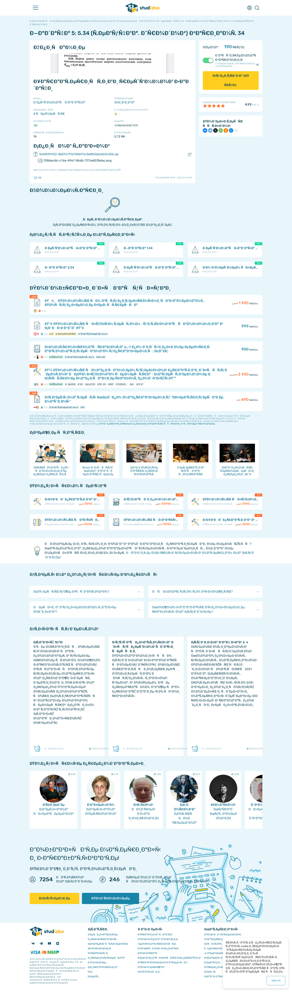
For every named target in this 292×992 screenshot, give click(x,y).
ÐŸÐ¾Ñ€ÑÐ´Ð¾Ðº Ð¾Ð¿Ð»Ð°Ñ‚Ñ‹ (158, 948)
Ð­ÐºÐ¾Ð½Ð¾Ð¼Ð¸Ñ (100, 948)
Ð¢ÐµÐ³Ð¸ (93, 976)
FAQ (90, 971)
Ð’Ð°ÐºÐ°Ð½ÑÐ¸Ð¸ (149, 971)
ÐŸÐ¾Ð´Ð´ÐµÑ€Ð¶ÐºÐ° (151, 967)
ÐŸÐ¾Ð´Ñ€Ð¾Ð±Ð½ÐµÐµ (110, 898)
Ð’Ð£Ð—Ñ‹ (210, 971)
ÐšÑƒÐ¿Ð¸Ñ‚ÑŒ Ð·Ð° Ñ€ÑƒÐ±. (230, 80)
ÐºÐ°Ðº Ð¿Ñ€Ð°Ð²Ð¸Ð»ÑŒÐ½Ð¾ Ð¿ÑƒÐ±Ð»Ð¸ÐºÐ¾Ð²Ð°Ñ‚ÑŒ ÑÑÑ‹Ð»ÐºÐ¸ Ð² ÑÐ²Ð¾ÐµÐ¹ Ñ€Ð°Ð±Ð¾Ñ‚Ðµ (157, 423)
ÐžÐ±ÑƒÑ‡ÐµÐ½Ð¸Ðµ (54, 898)
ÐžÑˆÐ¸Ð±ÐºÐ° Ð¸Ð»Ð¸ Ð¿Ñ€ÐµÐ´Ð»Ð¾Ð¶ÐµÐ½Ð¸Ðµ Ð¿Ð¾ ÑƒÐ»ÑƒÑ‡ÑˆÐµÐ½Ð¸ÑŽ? (77, 170)
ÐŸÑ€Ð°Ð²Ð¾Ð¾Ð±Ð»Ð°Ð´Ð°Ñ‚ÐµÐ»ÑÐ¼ (162, 962)
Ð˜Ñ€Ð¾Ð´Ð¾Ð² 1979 (126, 125)
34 (35, 125)
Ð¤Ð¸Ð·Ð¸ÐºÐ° (124, 102)
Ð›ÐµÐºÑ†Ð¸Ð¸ (212, 962)
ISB (37, 177)
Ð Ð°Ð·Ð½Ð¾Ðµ (97, 962)
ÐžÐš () (276, 980)
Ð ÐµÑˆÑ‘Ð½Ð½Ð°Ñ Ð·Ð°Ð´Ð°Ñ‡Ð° (59, 102)
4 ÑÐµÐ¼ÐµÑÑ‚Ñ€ (49, 114)
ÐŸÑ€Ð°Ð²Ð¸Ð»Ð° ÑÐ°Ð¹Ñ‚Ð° (155, 934)
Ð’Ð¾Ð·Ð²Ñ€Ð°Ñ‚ (148, 953)
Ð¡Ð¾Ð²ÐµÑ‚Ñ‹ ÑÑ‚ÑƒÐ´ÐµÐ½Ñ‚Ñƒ (108, 943)
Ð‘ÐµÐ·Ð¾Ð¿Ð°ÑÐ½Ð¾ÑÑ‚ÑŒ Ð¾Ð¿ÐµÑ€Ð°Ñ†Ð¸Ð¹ (169, 957)
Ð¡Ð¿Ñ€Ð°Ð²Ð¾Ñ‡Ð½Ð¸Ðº (103, 967)
